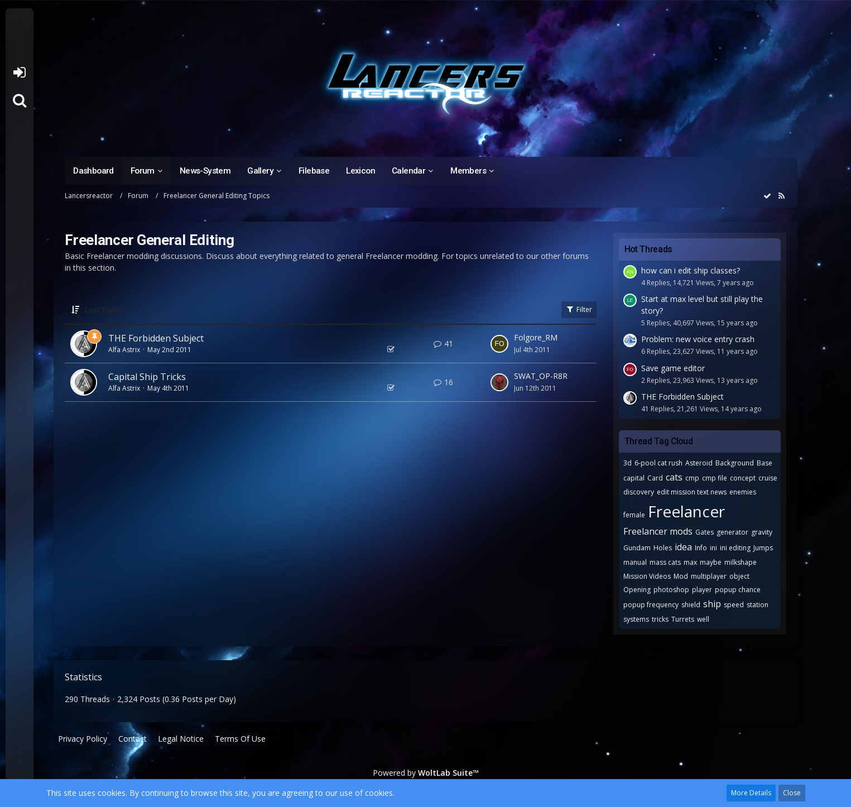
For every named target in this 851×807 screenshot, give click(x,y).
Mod (681, 576)
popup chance (738, 589)
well (703, 619)
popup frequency (651, 604)
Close (792, 793)
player (702, 589)
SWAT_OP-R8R (541, 376)
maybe (711, 562)
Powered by (426, 772)
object (739, 576)
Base (764, 463)
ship (712, 604)
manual (635, 562)
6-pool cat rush (658, 463)
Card (655, 478)
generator (732, 532)
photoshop (671, 589)
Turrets (682, 619)
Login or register (19, 73)
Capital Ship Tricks (147, 377)
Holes (662, 548)
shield (690, 604)
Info (701, 548)
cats (674, 477)
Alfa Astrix (124, 349)
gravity (761, 532)
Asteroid (699, 463)
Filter (579, 309)
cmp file (714, 478)
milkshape (740, 562)
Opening (637, 589)
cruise (767, 478)
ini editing (735, 548)
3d (627, 463)
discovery (638, 492)
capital (634, 478)
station (757, 604)
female (634, 515)
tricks (660, 619)
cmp (692, 478)
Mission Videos (647, 576)
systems (636, 619)
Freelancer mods (658, 531)
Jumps (763, 548)
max (690, 562)
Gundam (637, 548)
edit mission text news (692, 492)
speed (734, 604)
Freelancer (686, 511)
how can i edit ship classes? (690, 270)
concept (743, 478)
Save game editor (673, 368)
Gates (704, 532)
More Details (751, 793)
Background (734, 463)
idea (683, 547)
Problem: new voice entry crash (697, 339)
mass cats (665, 562)
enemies (742, 492)
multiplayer (709, 576)
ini (713, 548)
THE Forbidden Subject (156, 338)
